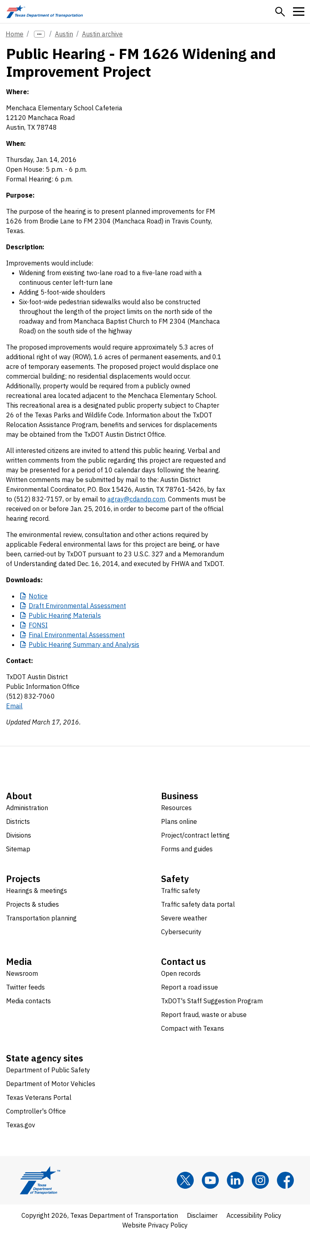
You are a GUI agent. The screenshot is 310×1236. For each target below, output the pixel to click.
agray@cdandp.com (136, 499)
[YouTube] (210, 1180)
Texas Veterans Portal (38, 1097)
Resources (176, 808)
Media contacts (28, 1001)
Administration (27, 808)
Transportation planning (41, 918)
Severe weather (184, 918)
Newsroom (22, 973)
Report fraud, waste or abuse (204, 1015)
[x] (185, 1180)
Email (14, 706)
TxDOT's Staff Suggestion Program (212, 1001)
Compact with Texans (192, 1028)
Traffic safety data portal (198, 904)
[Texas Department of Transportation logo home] (44, 11)
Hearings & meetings (36, 890)
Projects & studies (32, 904)
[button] (280, 12)
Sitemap (18, 849)
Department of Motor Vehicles (50, 1084)
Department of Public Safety (48, 1070)
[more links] (39, 34)
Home (14, 34)
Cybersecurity (181, 932)
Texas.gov (20, 1125)
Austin (64, 34)
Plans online (179, 821)
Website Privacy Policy (155, 1225)
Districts (18, 821)
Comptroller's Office (36, 1111)
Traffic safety (180, 890)
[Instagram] (260, 1180)
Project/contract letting (195, 835)
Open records (181, 973)
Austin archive (102, 34)
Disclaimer (202, 1215)
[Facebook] (285, 1180)
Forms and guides (187, 849)
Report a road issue (189, 987)
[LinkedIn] (235, 1180)
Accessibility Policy (253, 1215)
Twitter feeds (25, 987)
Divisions (18, 835)
